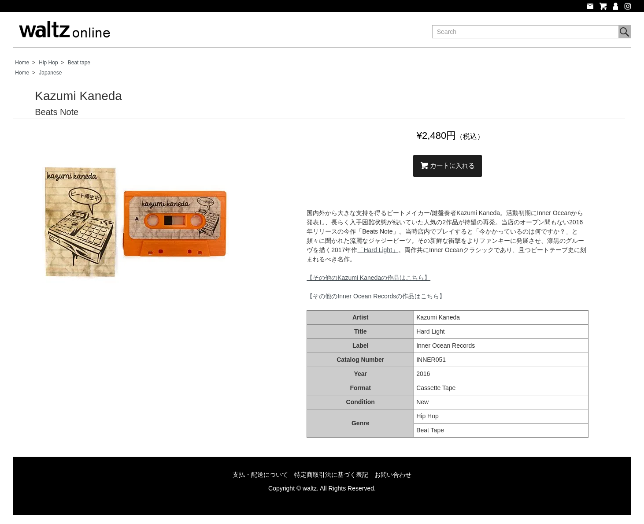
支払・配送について (260, 474)
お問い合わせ (392, 474)
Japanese (50, 73)
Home (22, 62)
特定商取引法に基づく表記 (331, 474)
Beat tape (79, 62)
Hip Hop (48, 62)
